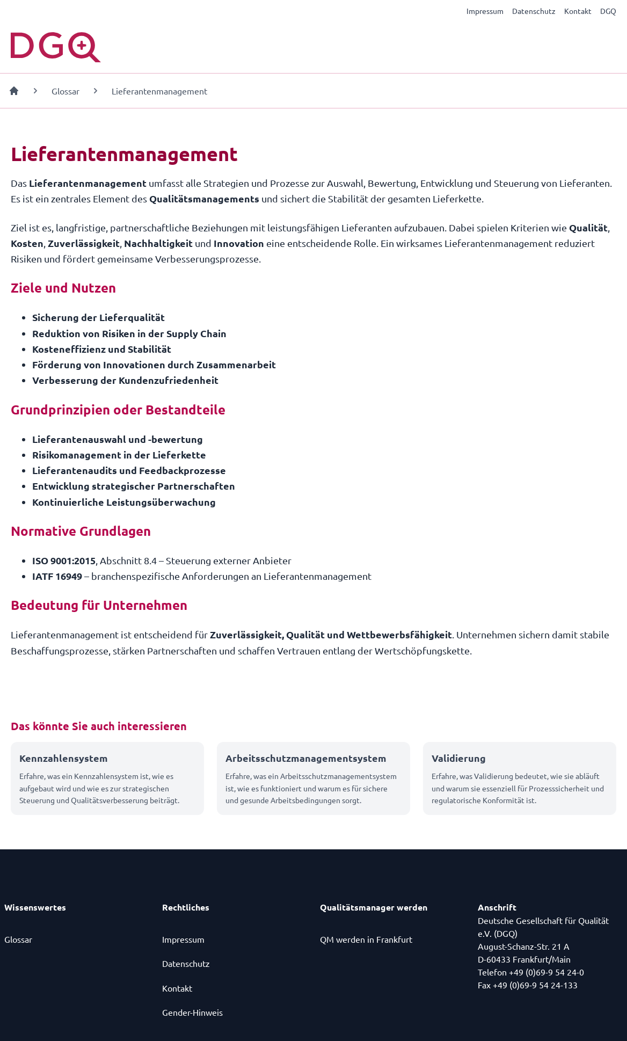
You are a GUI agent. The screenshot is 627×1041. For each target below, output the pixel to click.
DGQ (608, 11)
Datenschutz (534, 11)
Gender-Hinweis (192, 1012)
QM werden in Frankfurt (366, 939)
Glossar (65, 90)
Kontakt (578, 11)
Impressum (485, 11)
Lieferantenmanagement (159, 90)
